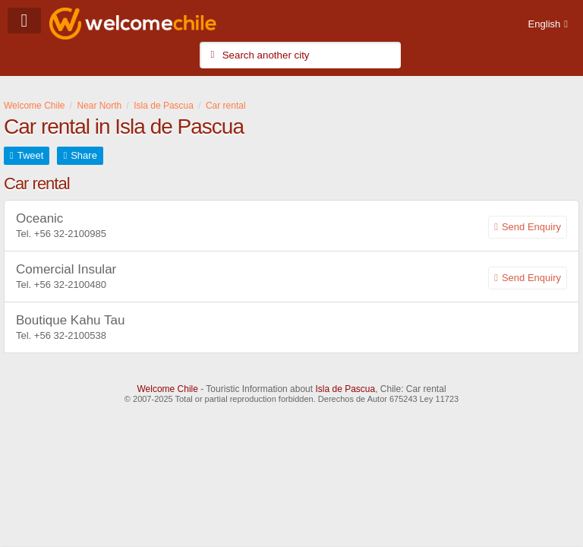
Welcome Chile (167, 389)
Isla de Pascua (345, 389)
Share (84, 155)
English (544, 24)
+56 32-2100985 (70, 233)
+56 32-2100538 (70, 335)
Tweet (30, 155)
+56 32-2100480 (70, 284)
